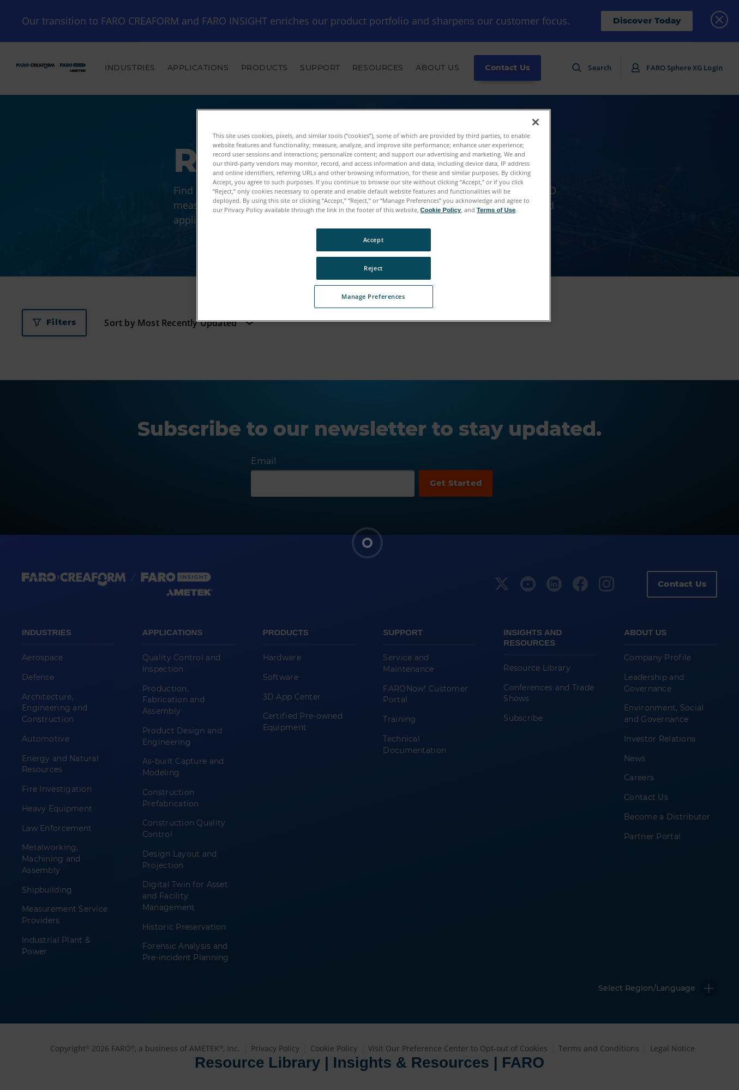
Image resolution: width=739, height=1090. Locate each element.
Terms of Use (496, 210)
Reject (373, 268)
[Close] (536, 122)
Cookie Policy (440, 210)
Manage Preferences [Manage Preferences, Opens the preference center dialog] (373, 296)
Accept (373, 240)
